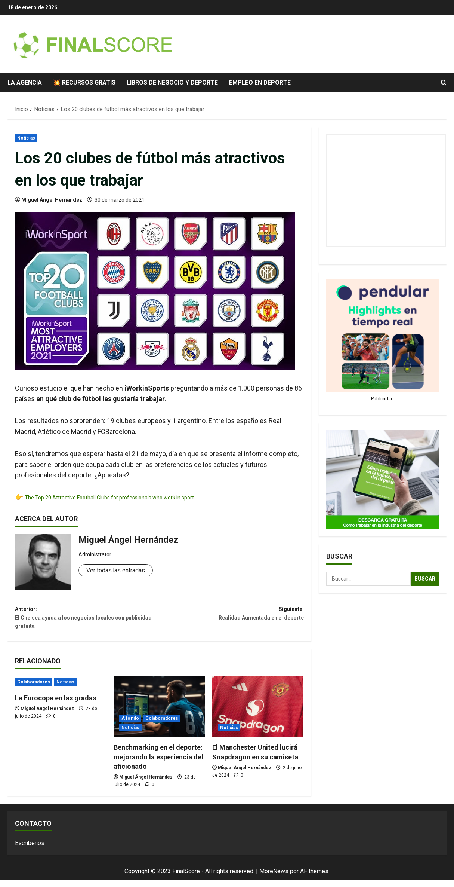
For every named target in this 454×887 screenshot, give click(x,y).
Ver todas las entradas (119, 571)
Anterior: (87, 621)
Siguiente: (231, 616)
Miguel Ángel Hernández (51, 200)
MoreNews (273, 878)
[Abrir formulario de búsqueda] (444, 82)
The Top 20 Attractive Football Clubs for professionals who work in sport (131, 497)
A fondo (130, 725)
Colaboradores (33, 689)
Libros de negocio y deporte (172, 82)
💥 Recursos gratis (84, 82)
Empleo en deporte (260, 82)
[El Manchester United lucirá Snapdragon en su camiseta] (257, 713)
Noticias (26, 138)
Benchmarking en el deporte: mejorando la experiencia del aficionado (158, 764)
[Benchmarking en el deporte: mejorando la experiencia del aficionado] (159, 713)
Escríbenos (29, 850)
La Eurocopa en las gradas (55, 705)
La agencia (24, 82)
